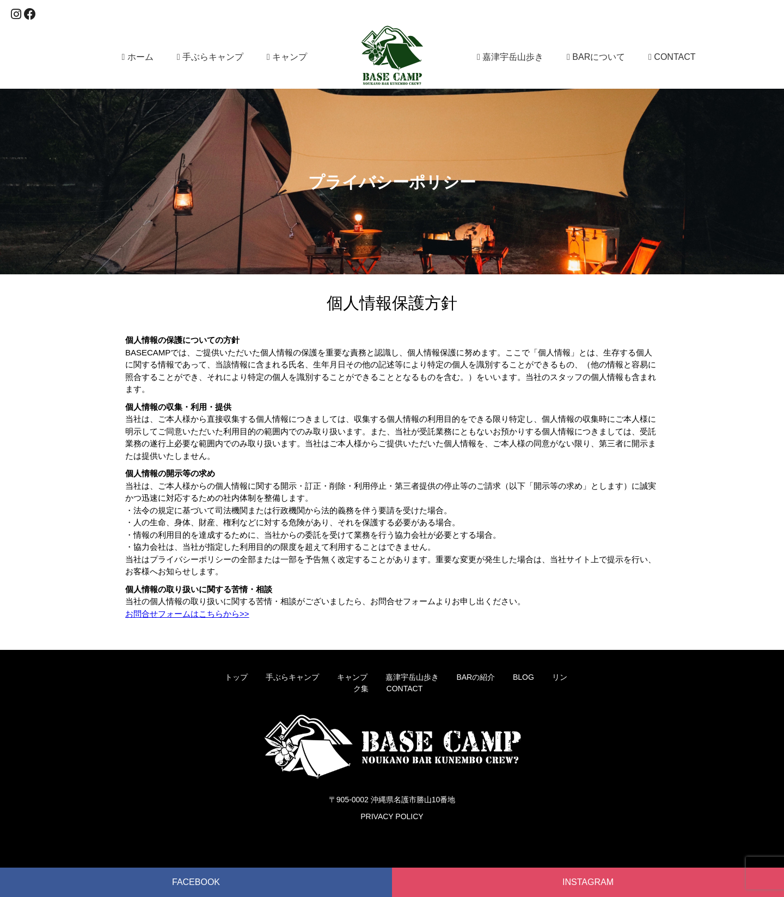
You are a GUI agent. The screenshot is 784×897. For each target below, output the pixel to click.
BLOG (523, 677)
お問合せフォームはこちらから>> (187, 613)
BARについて (596, 57)
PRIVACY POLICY (391, 816)
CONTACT (671, 57)
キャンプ (287, 57)
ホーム (138, 57)
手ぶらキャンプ (210, 57)
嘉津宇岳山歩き (510, 57)
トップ (236, 677)
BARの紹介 (475, 677)
